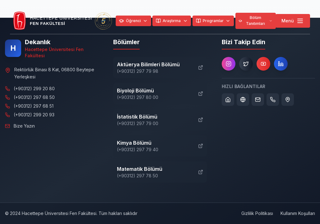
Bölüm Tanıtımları (255, 20)
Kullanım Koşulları (298, 213)
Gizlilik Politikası (257, 213)
